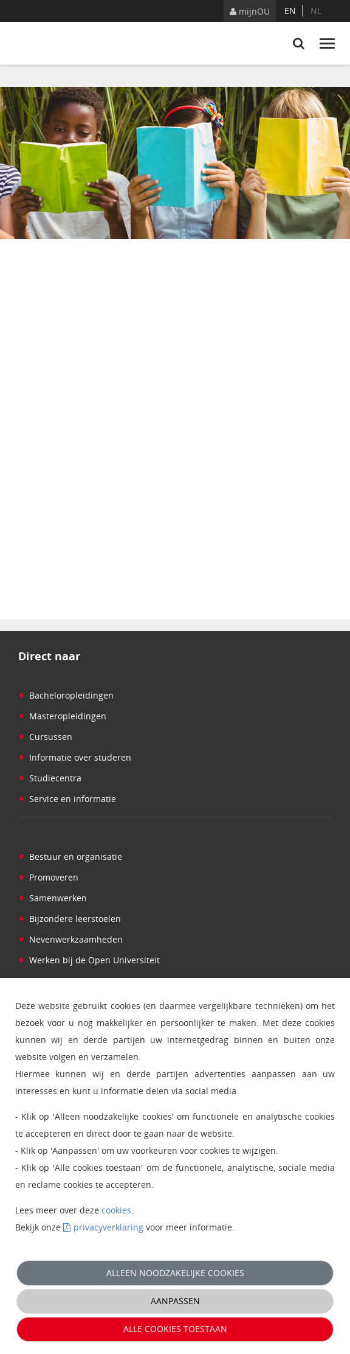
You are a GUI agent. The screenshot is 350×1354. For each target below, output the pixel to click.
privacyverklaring (108, 1227)
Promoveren (48, 877)
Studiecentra (49, 778)
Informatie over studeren (74, 757)
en (290, 10)
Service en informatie (67, 798)
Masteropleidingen (62, 716)
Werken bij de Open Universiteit (89, 960)
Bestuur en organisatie (70, 856)
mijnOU (250, 11)
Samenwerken (52, 898)
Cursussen (45, 736)
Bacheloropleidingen (66, 695)
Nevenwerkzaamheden (70, 939)
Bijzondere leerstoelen (69, 918)
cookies (116, 1210)
